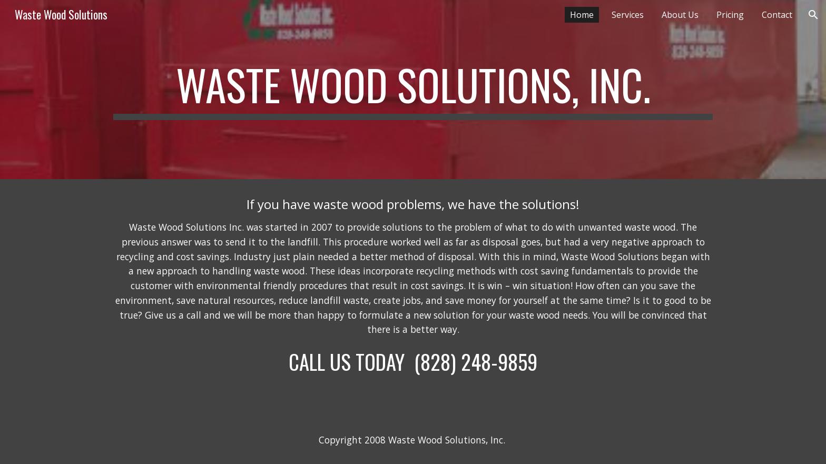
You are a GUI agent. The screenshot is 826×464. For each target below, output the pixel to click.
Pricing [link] (730, 15)
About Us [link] (680, 15)
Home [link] (582, 15)
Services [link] (628, 15)
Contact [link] (777, 15)
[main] (413, 89)
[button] (813, 14)
